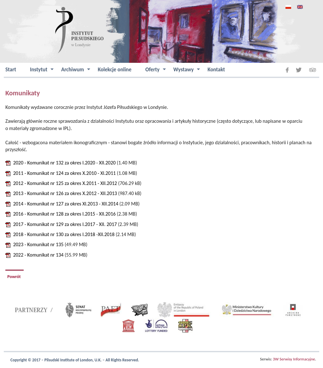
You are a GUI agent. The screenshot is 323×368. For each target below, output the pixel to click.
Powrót (14, 276)
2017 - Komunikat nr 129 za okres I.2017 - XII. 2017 (65, 224)
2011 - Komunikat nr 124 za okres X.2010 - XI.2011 (64, 173)
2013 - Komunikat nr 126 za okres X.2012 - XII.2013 (65, 193)
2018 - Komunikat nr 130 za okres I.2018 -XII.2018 (64, 234)
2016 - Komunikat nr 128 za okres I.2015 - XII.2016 (64, 214)
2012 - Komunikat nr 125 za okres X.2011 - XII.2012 (65, 183)
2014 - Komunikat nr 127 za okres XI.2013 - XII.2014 (65, 204)
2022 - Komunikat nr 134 (38, 255)
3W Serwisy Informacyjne (294, 359)
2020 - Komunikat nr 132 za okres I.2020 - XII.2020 (64, 163)
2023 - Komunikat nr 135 (38, 244)
